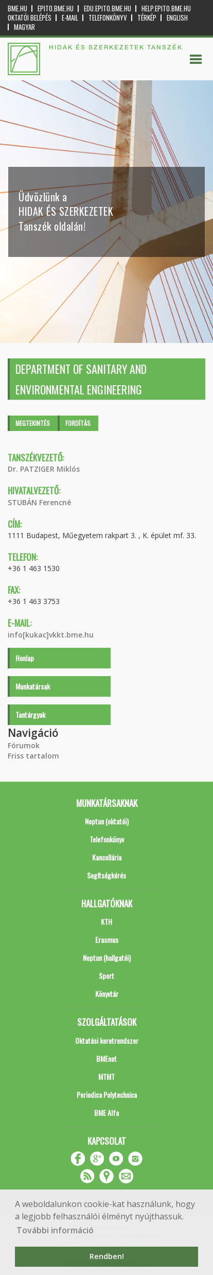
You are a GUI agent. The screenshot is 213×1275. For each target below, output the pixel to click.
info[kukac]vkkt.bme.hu (51, 635)
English (177, 17)
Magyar (24, 27)
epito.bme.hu (56, 8)
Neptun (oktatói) (107, 821)
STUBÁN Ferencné (39, 502)
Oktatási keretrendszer (106, 1040)
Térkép (146, 17)
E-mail (70, 17)
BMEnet (106, 1058)
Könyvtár (106, 993)
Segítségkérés (106, 875)
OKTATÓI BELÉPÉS (29, 17)
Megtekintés (32, 423)
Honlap (24, 657)
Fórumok (24, 745)
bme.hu (17, 8)
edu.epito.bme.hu (107, 8)
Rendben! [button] (107, 1256)
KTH (106, 921)
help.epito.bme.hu (166, 8)
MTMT (106, 1076)
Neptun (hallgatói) (107, 957)
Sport (106, 975)
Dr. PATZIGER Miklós (44, 469)
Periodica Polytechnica (107, 1094)
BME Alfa (106, 1112)
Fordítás (78, 423)
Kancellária (106, 857)
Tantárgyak (30, 714)
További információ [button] (55, 1230)
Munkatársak (32, 686)
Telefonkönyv (107, 17)
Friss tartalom (33, 756)
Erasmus (106, 939)
